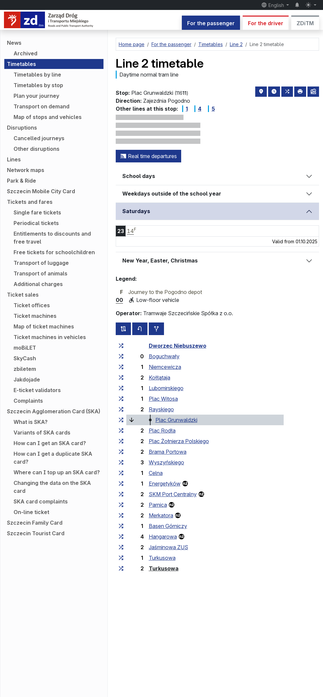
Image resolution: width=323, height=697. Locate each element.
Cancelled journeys (39, 138)
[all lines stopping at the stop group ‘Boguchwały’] (121, 356)
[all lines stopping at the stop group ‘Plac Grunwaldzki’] (121, 420)
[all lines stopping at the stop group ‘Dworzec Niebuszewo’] (121, 345)
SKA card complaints (41, 501)
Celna (156, 473)
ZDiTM (305, 23)
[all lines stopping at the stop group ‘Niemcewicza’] (121, 367)
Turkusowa (162, 557)
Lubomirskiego (166, 388)
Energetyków (165, 483)
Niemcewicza (165, 367)
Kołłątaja (159, 377)
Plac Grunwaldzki (176, 420)
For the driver (265, 23)
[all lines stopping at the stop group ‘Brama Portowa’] (121, 451)
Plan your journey (36, 95)
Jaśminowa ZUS (168, 547)
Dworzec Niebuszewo (177, 345)
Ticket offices (32, 305)
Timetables (21, 64)
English (273, 5)
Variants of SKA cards (42, 432)
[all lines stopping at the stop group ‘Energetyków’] (121, 483)
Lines (14, 159)
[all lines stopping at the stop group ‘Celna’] (121, 473)
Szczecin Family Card (34, 522)
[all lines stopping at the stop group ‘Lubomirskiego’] (121, 388)
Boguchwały (164, 356)
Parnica (158, 504)
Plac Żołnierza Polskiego (179, 441)
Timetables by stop (38, 85)
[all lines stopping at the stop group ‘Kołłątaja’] (121, 377)
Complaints (28, 400)
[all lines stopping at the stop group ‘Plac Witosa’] (121, 398)
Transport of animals (40, 273)
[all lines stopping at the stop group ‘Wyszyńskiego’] (121, 462)
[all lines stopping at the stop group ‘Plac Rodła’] (121, 430)
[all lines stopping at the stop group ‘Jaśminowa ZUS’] (121, 547)
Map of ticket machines (44, 326)
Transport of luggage (41, 263)
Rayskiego (161, 409)
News (14, 42)
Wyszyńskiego (166, 462)
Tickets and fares (30, 202)
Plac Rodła (162, 430)
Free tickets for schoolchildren (54, 252)
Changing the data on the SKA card (52, 487)
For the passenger (211, 23)
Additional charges (38, 284)
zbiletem (25, 369)
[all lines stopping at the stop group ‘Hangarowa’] (121, 536)
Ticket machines (35, 316)
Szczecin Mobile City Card (41, 191)
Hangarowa (163, 536)
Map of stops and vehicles (48, 117)
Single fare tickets (37, 212)
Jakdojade (27, 379)
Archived (25, 53)
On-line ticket (31, 512)
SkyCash (25, 358)
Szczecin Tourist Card (35, 533)
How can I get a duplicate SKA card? (53, 457)
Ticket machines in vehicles (50, 337)
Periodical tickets (36, 223)
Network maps (25, 170)
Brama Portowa (167, 451)
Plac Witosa (163, 398)
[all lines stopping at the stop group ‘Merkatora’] (121, 515)
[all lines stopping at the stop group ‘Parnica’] (121, 504)
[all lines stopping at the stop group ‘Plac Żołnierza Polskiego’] (121, 441)
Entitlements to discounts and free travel (52, 237)
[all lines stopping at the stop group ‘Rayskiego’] (121, 409)
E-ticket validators (37, 390)
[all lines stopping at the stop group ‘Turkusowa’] (121, 557)
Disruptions (22, 127)
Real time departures (148, 156)
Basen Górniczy (168, 526)
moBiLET (25, 347)
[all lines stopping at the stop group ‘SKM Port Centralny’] (121, 494)
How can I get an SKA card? (50, 443)
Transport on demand (41, 106)
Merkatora (161, 515)
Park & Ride (21, 180)
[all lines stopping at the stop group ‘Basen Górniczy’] (121, 526)
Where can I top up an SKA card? (57, 472)
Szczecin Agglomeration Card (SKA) (53, 411)
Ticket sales (23, 294)
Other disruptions (37, 148)
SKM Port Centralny (173, 494)
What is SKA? (31, 422)
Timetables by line (37, 74)
